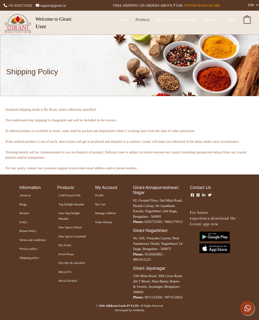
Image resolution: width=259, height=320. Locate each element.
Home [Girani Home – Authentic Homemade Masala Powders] (123, 19)
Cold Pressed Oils (69, 195)
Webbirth (138, 310)
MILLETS (64, 272)
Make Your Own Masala (176, 19)
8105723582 (153, 222)
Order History (103, 222)
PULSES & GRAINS (71, 263)
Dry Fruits (64, 245)
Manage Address (105, 213)
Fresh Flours (66, 254)
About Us (211, 19)
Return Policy (27, 231)
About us (25, 195)
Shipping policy (29, 257)
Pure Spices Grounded (72, 236)
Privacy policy (28, 248)
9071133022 (174, 297)
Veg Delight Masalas (71, 204)
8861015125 (142, 259)
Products (142, 19)
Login (230, 19)
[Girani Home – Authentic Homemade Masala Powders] (34, 187)
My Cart (100, 204)
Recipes (24, 213)
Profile (99, 195)
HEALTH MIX (67, 280)
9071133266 (153, 297)
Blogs (23, 204)
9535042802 (153, 254)
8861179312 (174, 222)
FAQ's (23, 222)
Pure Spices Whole (70, 227)
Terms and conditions (32, 240)
